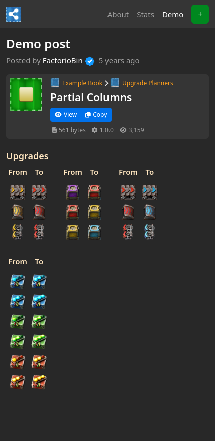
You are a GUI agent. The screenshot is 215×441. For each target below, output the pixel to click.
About (118, 14)
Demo (175, 13)
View (66, 114)
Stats (145, 14)
